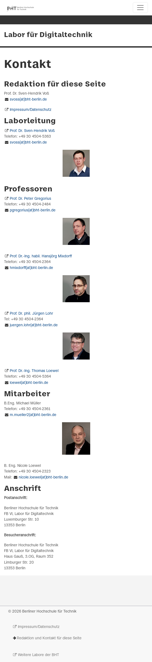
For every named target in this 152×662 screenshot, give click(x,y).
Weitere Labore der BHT (38, 655)
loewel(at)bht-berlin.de (29, 383)
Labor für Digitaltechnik (48, 35)
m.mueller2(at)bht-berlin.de (33, 415)
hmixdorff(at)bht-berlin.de (31, 268)
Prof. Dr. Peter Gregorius (30, 199)
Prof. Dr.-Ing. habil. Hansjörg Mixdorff (41, 256)
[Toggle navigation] (140, 7)
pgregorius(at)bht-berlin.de (33, 210)
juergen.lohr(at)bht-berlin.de (34, 325)
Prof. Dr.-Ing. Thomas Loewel (34, 371)
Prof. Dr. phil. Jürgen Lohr (31, 313)
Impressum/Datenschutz (30, 110)
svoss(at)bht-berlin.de (28, 99)
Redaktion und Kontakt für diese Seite (49, 638)
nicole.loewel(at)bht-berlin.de (43, 477)
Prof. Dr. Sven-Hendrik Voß (32, 131)
